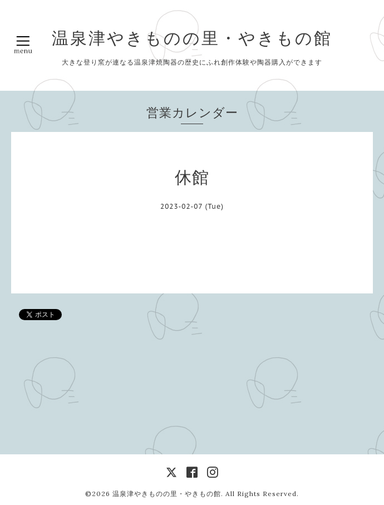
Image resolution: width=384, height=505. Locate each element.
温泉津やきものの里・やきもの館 (192, 37)
